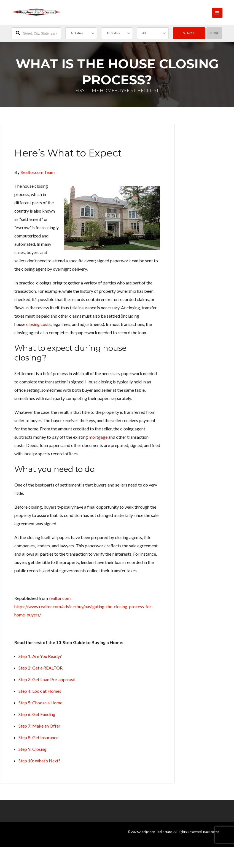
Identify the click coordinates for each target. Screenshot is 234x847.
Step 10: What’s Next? (39, 760)
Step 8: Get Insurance (38, 737)
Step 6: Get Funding (36, 714)
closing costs (38, 324)
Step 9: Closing (32, 749)
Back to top (211, 832)
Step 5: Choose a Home (40, 702)
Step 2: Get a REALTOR (40, 667)
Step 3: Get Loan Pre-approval (46, 679)
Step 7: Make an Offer (39, 725)
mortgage (98, 437)
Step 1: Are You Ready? (40, 656)
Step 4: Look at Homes (39, 691)
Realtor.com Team (37, 172)
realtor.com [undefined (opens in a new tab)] (60, 598)
